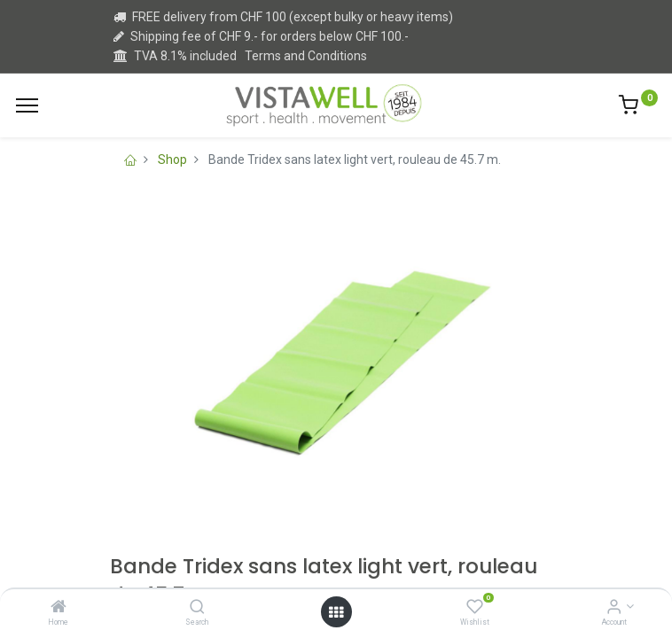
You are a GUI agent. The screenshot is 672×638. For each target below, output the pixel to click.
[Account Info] (614, 608)
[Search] (197, 608)
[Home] (58, 608)
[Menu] (27, 105)
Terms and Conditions (306, 56)
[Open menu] (336, 612)
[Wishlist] (474, 608)
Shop (172, 159)
